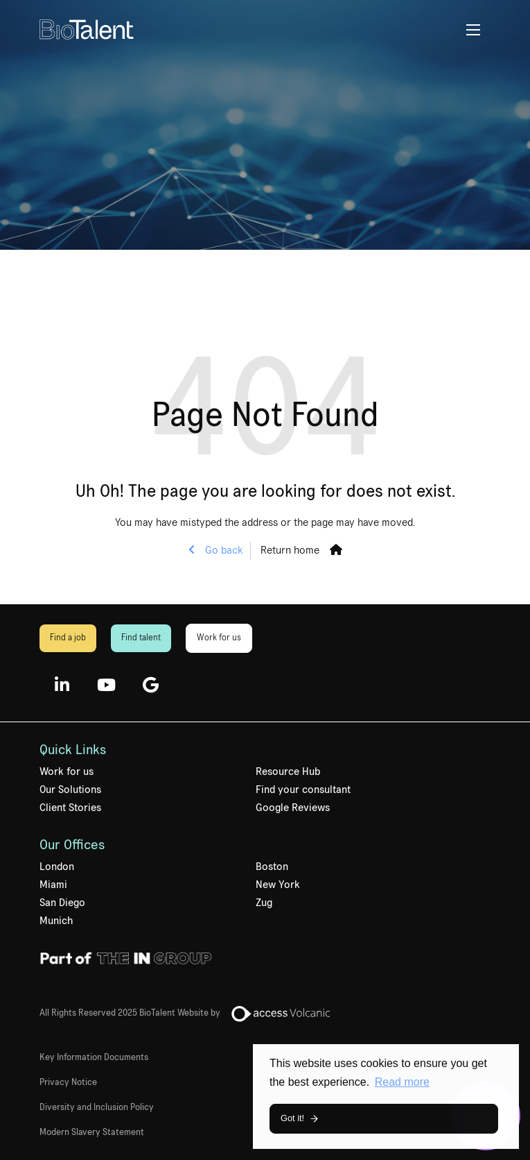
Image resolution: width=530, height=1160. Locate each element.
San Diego (62, 902)
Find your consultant (303, 789)
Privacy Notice (68, 1082)
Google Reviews (293, 807)
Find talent (141, 637)
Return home (289, 550)
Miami (53, 884)
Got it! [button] (292, 1118)
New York (278, 884)
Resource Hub (288, 771)
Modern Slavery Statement (91, 1132)
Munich (56, 920)
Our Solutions (70, 789)
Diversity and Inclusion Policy (96, 1107)
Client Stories (70, 807)
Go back (222, 550)
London (56, 866)
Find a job (68, 637)
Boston (272, 866)
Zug (264, 902)
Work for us (219, 637)
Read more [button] (402, 1082)
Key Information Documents (93, 1057)
